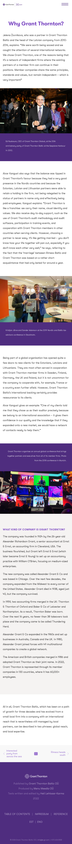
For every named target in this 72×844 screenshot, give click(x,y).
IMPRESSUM (42, 814)
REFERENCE (61, 814)
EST (31, 821)
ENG (40, 821)
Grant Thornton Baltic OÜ (44, 783)
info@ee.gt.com (43, 840)
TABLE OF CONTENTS (17, 814)
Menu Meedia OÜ (44, 788)
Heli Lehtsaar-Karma (52, 793)
